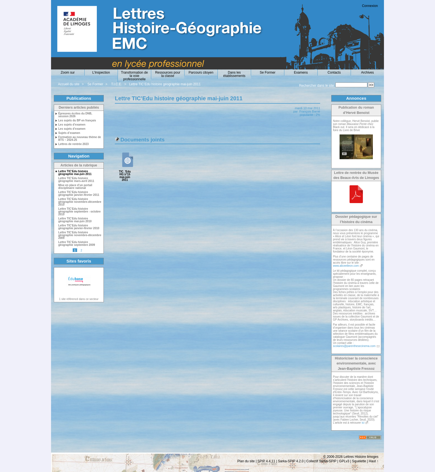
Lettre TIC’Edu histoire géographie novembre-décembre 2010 (79, 202)
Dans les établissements (234, 74)
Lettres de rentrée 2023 (73, 144)
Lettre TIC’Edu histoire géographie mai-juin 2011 (165, 84)
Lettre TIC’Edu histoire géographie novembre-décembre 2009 (79, 235)
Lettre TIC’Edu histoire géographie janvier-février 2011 (78, 193)
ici (363, 422)
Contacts (334, 72)
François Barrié (309, 111)
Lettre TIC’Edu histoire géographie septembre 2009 (76, 243)
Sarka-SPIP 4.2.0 (291, 461)
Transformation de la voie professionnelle (134, 76)
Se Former (267, 72)
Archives (367, 72)
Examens (301, 72)
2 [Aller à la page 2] (81, 250)
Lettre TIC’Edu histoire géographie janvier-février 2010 (78, 227)
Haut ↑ (373, 461)
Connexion (370, 6)
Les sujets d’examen (71, 124)
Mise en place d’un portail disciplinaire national (75, 186)
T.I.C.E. (116, 84)
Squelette (359, 461)
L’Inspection (101, 72)
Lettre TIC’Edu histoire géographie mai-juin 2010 (75, 220)
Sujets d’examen (69, 133)
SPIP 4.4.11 (266, 461)
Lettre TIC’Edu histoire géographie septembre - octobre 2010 (79, 212)
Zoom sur (68, 72)
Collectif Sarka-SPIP (321, 461)
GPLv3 (344, 461)
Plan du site (246, 461)
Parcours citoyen (201, 72)
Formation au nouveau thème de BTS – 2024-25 (79, 138)
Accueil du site (68, 84)
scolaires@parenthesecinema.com (354, 346)
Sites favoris (78, 261)
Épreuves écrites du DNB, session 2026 (75, 115)
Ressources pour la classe (167, 74)
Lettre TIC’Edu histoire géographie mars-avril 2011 (76, 180)
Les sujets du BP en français (77, 120)
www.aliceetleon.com (346, 265)
